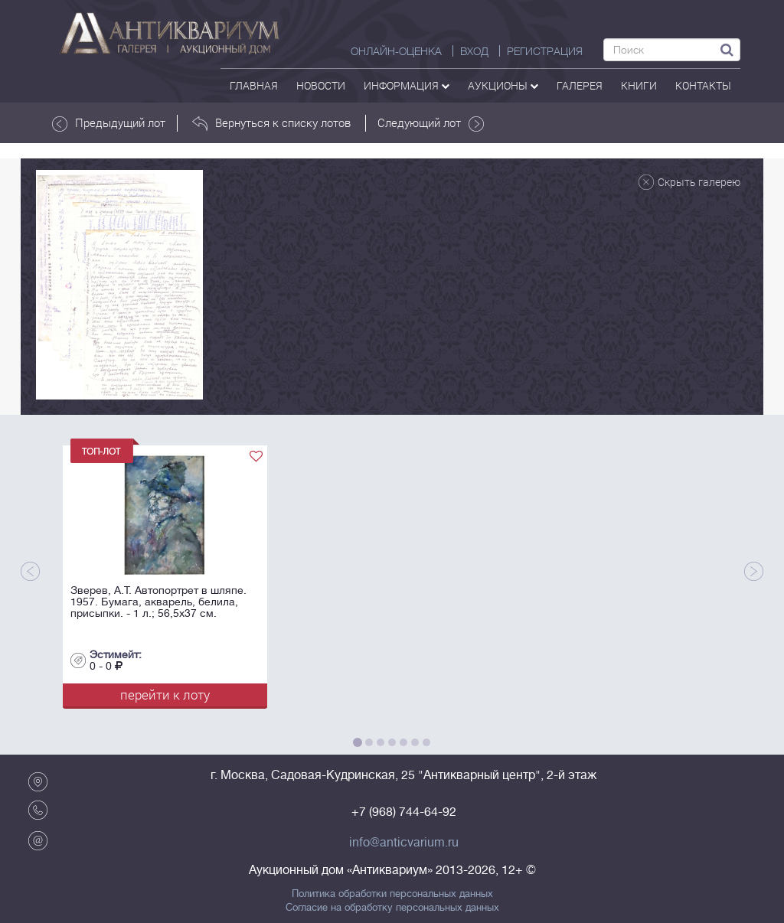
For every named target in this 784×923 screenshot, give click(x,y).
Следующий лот (430, 123)
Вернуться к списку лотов (271, 123)
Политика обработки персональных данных (392, 894)
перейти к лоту (165, 694)
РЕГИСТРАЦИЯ (545, 51)
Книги (639, 85)
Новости (320, 85)
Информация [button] (406, 85)
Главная (254, 85)
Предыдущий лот (108, 123)
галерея (580, 85)
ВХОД (474, 51)
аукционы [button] (503, 85)
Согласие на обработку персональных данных (392, 908)
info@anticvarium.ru (404, 843)
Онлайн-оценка (396, 51)
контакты (703, 85)
